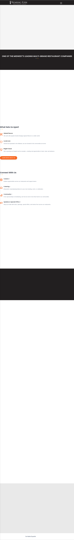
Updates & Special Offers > (12, 202)
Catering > (7, 186)
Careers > (7, 179)
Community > (8, 194)
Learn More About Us (8, 157)
